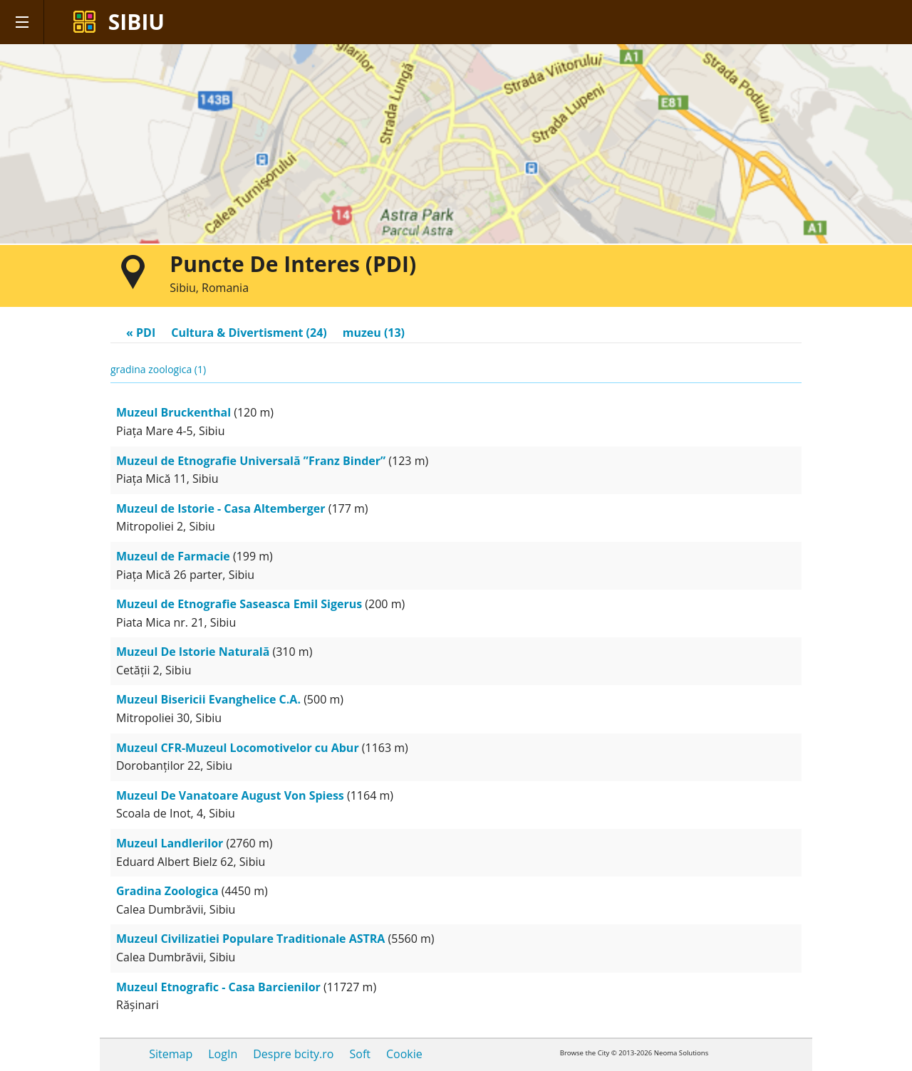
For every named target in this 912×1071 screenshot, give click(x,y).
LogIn (222, 1054)
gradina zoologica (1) (158, 369)
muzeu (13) (374, 332)
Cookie (404, 1054)
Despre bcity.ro (293, 1054)
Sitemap (170, 1054)
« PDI (140, 332)
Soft (359, 1054)
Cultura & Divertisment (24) (249, 332)
